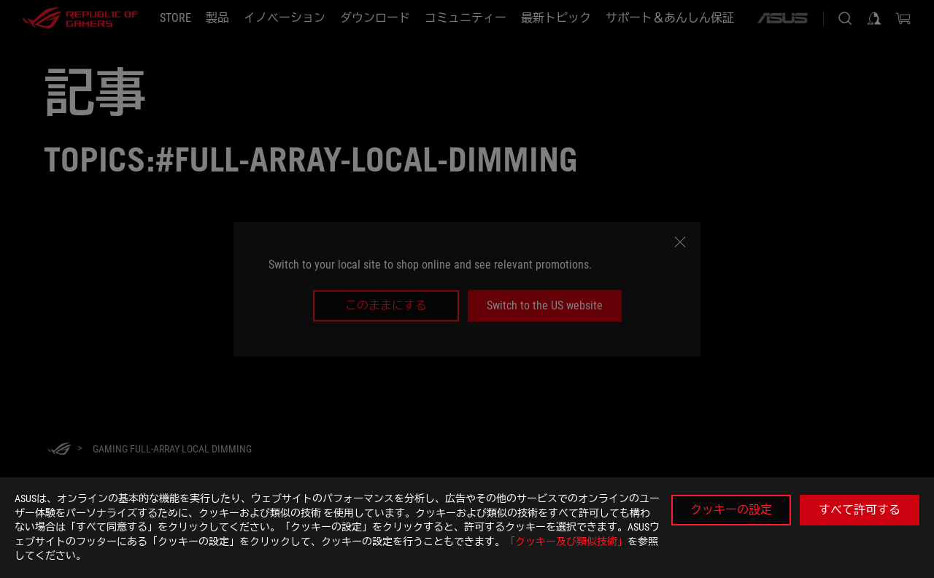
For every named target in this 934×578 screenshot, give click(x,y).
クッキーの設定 (731, 510)
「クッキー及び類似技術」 (566, 541)
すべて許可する (859, 510)
